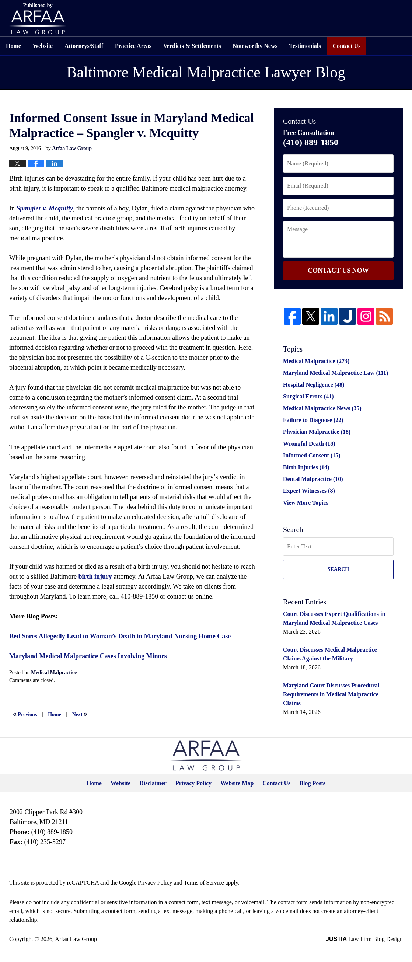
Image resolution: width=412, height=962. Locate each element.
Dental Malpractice (313, 479)
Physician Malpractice (316, 432)
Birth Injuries (306, 467)
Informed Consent (312, 455)
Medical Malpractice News (322, 408)
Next (80, 714)
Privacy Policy (193, 783)
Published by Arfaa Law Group (37, 18)
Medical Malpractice (54, 672)
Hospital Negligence (313, 384)
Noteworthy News (255, 46)
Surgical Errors (308, 396)
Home (13, 46)
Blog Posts (312, 783)
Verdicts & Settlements (192, 46)
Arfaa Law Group (76, 939)
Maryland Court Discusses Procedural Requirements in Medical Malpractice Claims (331, 694)
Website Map (237, 783)
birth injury (95, 576)
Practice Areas (133, 46)
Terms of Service (204, 882)
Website (43, 46)
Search (338, 569)
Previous (25, 714)
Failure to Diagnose (313, 420)
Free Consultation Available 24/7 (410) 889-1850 (361, 18)
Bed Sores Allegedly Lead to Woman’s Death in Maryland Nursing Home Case (120, 636)
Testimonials (305, 46)
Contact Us (346, 46)
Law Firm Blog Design (364, 939)
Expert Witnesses (309, 491)
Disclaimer (153, 783)
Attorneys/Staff (83, 46)
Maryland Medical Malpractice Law (335, 373)
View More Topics (305, 502)
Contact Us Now (338, 270)
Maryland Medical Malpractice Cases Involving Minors (88, 656)
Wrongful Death (309, 443)
